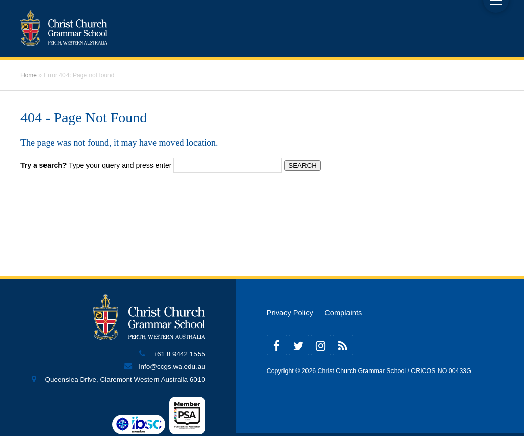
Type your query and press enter (95, 165)
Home (28, 75)
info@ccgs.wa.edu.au (172, 366)
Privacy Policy (290, 313)
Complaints (343, 313)
